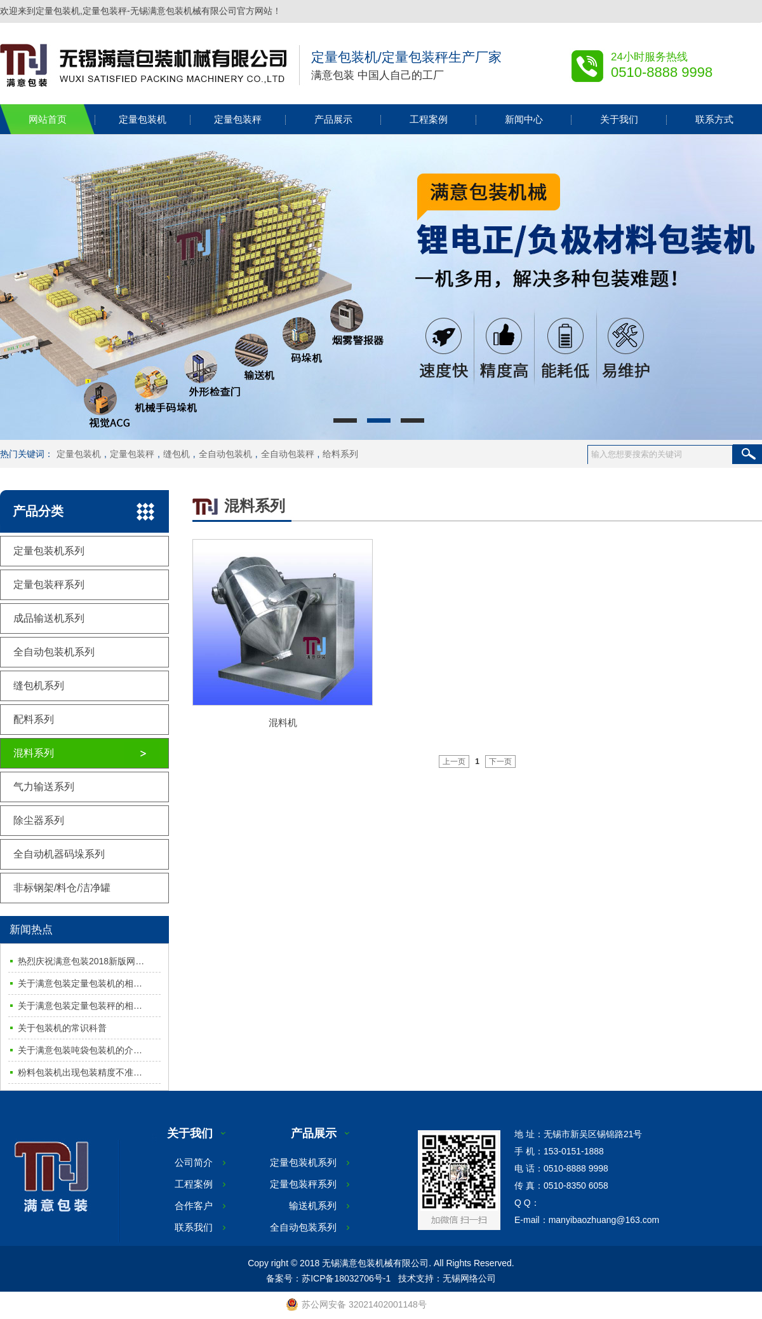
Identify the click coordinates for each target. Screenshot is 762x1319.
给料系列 (340, 454)
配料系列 (33, 719)
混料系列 (33, 753)
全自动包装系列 (303, 1227)
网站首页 (48, 119)
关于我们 (619, 119)
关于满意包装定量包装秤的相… (80, 1006)
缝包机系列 (38, 685)
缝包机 (176, 454)
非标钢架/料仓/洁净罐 (61, 887)
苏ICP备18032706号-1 (346, 1278)
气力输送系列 (43, 786)
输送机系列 (313, 1205)
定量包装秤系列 (48, 584)
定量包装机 (142, 119)
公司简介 (194, 1162)
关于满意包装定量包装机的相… (80, 983)
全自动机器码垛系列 (59, 854)
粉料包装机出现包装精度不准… (80, 1072)
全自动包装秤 (287, 454)
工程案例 (429, 119)
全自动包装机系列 (54, 651)
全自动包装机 (225, 454)
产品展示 (333, 119)
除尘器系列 (38, 820)
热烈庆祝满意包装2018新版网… (81, 961)
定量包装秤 (238, 119)
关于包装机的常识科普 (62, 1028)
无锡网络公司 (469, 1278)
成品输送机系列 (48, 618)
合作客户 (194, 1205)
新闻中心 (524, 119)
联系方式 (714, 119)
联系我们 (194, 1227)
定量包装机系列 (48, 550)
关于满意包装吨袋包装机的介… (80, 1050)
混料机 (283, 722)
